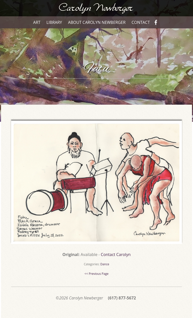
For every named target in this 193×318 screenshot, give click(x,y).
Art (36, 22)
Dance (104, 264)
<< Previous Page (96, 274)
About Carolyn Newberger (97, 22)
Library (54, 22)
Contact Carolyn (116, 254)
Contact (141, 22)
